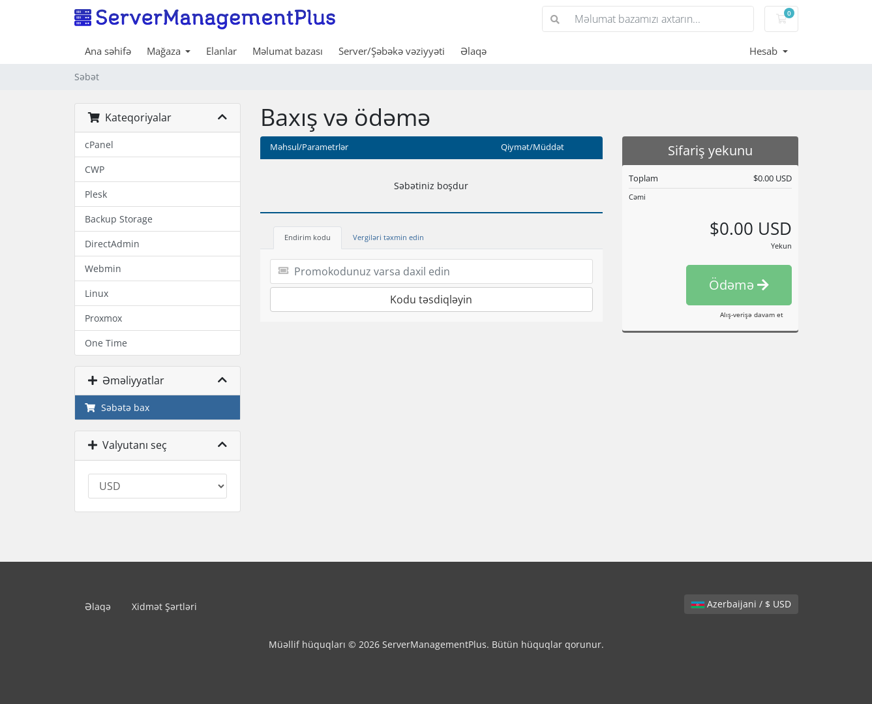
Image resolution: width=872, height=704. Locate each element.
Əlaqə (473, 50)
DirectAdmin (112, 243)
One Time (106, 343)
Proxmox (103, 318)
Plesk (96, 194)
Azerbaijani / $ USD (741, 604)
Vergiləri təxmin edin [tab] (388, 237)
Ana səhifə (108, 50)
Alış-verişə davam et (751, 314)
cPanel (99, 144)
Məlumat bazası (287, 50)
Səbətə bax (117, 407)
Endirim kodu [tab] (307, 237)
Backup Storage (119, 219)
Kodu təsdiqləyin (431, 299)
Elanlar (221, 50)
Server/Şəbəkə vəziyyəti (391, 50)
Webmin (103, 268)
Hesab (764, 50)
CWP (94, 169)
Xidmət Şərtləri (164, 606)
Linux (96, 293)
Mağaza (165, 50)
